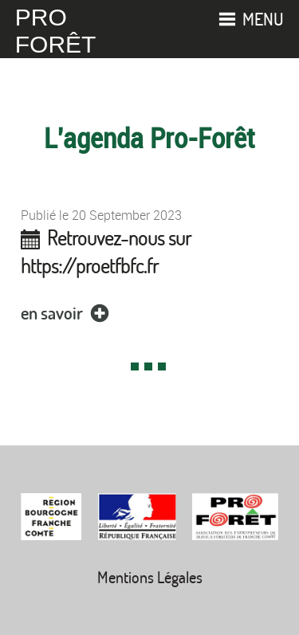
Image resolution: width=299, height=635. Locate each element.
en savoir (68, 312)
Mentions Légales (150, 577)
